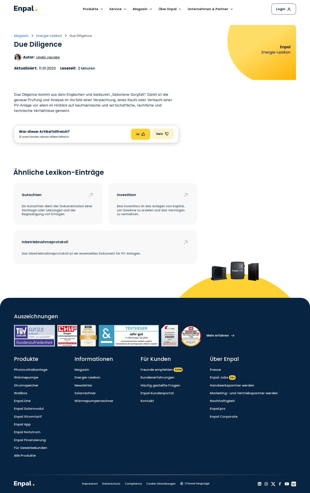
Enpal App (22, 424)
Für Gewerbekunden (30, 447)
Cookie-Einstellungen (161, 483)
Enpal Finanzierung (30, 440)
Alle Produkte (25, 455)
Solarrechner (85, 393)
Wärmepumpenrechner (93, 401)
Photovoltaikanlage (30, 369)
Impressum (90, 483)
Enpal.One (22, 401)
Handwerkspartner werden (232, 385)
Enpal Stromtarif (28, 416)
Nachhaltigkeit (222, 401)
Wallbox (20, 393)
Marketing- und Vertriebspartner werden (244, 393)
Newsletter (83, 385)
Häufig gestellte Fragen (160, 385)
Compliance (133, 483)
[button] (93, 9)
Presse (215, 369)
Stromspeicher (26, 385)
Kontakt (147, 401)
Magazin (81, 369)
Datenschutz (111, 483)
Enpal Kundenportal (157, 393)
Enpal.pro (217, 408)
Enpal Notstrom (27, 432)
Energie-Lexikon (87, 377)
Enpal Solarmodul (29, 408)
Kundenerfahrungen (157, 377)
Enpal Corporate (223, 416)
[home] (25, 9)
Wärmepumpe (26, 377)
